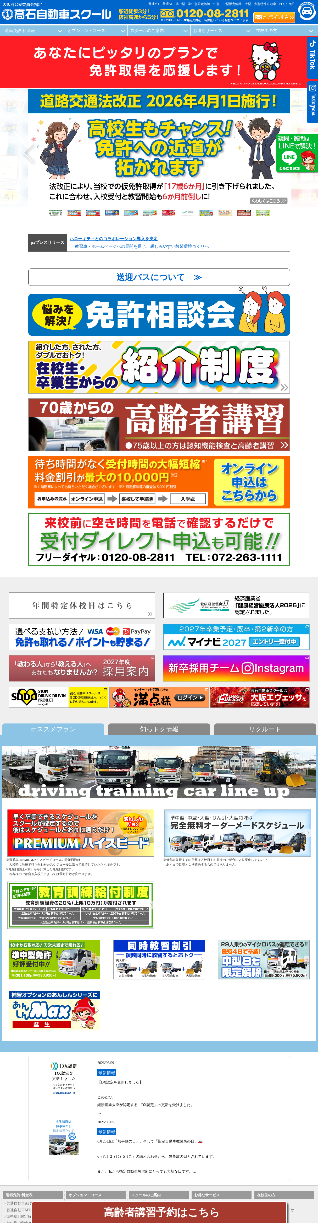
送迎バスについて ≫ (159, 277)
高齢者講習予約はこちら (162, 1212)
